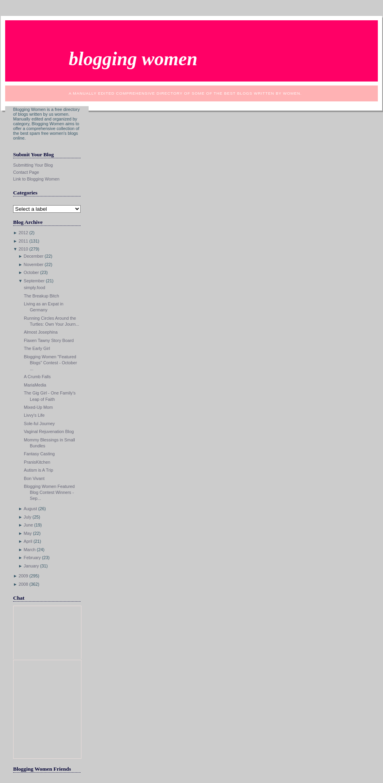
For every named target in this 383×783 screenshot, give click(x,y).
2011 (23, 241)
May (28, 533)
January (31, 565)
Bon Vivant (34, 478)
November (34, 264)
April (28, 541)
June (28, 525)
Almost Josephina (41, 332)
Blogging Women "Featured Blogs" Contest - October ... (50, 362)
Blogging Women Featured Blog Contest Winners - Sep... (49, 492)
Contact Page (26, 172)
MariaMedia (35, 385)
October (31, 272)
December (34, 256)
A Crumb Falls (37, 376)
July (27, 517)
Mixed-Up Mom (38, 407)
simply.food (34, 287)
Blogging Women (133, 59)
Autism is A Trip (38, 470)
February (32, 557)
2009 (23, 575)
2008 (23, 584)
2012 (23, 232)
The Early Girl (37, 348)
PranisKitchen (37, 462)
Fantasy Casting (39, 453)
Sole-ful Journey (39, 423)
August (30, 508)
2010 (23, 249)
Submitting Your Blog (33, 165)
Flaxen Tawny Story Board (49, 340)
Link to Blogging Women (36, 179)
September (34, 280)
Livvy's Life (34, 415)
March (30, 549)
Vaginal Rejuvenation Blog (49, 431)
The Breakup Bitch (41, 295)
